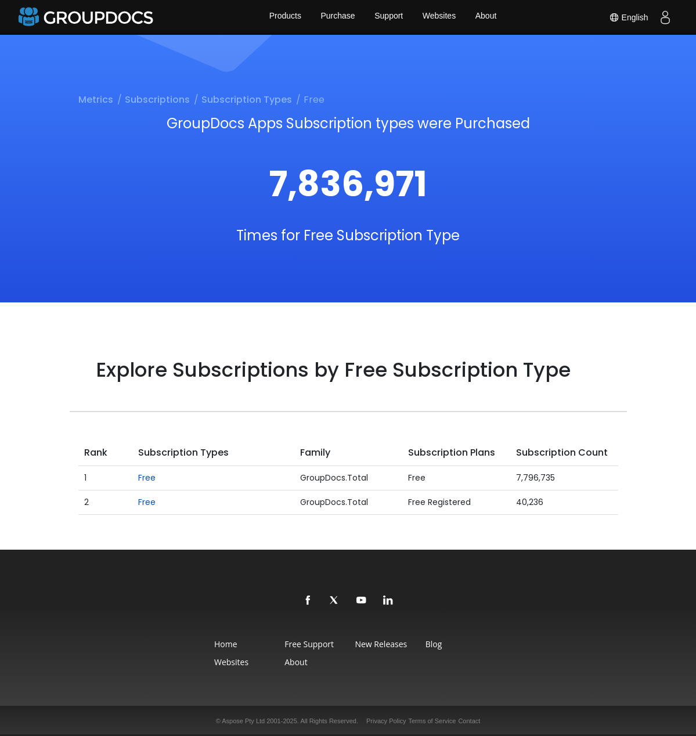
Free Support (305, 644)
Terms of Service (432, 720)
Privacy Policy (386, 720)
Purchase (337, 17)
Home (217, 644)
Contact (469, 720)
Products (284, 17)
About (488, 17)
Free (147, 478)
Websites (439, 17)
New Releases (382, 644)
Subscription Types (246, 99)
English (627, 17)
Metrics (95, 99)
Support (388, 17)
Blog (440, 644)
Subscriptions (157, 99)
